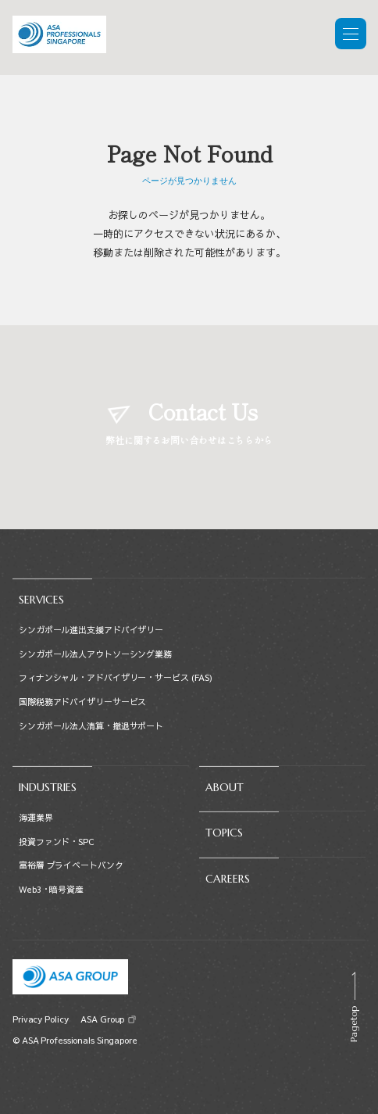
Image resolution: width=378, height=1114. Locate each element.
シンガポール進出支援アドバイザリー (91, 630)
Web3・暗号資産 (51, 889)
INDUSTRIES (48, 787)
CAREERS (227, 879)
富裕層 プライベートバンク (71, 865)
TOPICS (224, 833)
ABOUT (224, 787)
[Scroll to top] (353, 1007)
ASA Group (101, 1019)
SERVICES (41, 600)
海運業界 (36, 817)
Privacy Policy (40, 1019)
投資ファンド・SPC (56, 841)
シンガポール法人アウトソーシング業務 (95, 654)
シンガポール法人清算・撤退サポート (91, 726)
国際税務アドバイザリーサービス (82, 701)
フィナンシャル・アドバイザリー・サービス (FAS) (115, 677)
